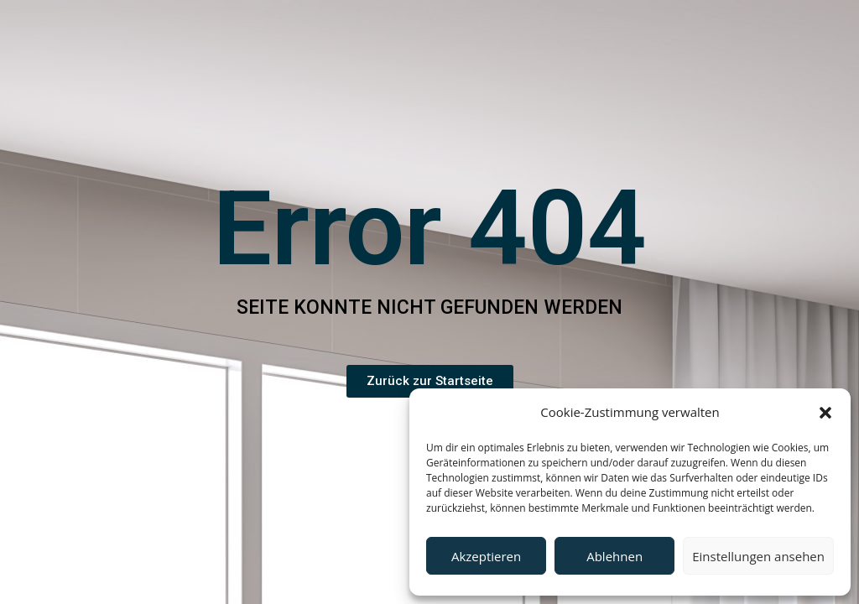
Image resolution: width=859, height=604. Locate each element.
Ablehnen (614, 556)
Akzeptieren (486, 556)
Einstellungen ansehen (758, 556)
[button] (825, 412)
